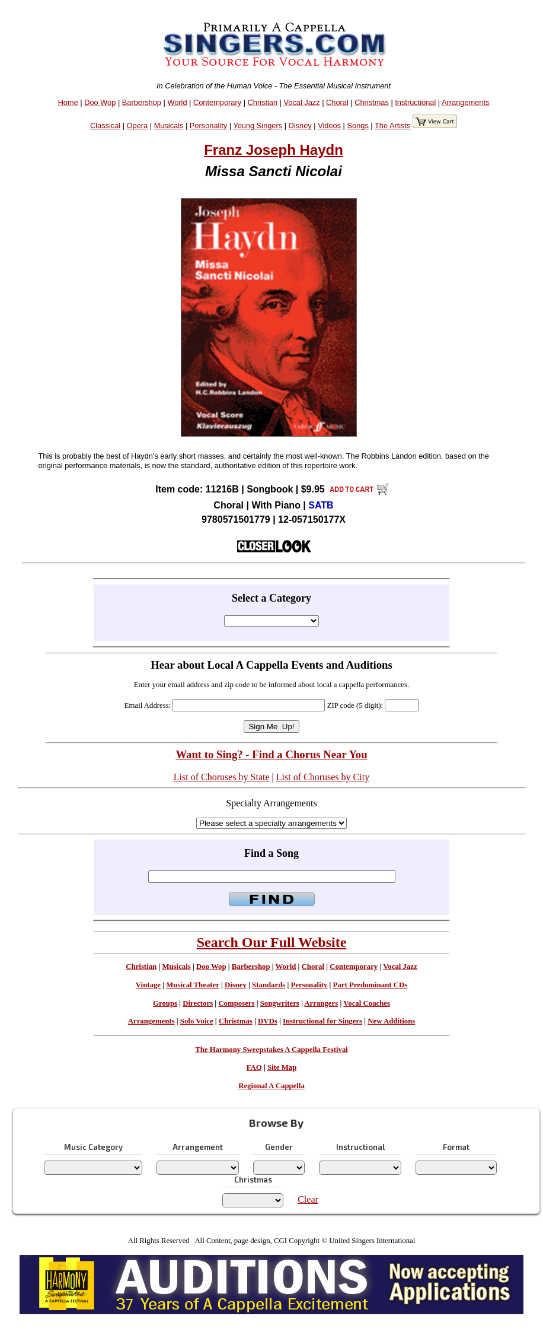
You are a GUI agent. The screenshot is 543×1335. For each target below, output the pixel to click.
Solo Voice (196, 1021)
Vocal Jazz (301, 102)
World (177, 102)
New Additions (391, 1021)
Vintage (148, 985)
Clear (308, 1199)
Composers (236, 1003)
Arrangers (321, 1003)
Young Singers (257, 125)
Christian (263, 102)
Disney (300, 125)
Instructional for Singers (322, 1021)
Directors (198, 1003)
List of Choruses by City (322, 777)
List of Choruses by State (222, 777)
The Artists (392, 125)
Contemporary (217, 102)
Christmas (371, 102)
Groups (165, 1003)
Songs (358, 125)
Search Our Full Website (272, 942)
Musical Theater (192, 985)
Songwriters (279, 1003)
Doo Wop (100, 102)
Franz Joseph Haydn (273, 150)
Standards (268, 985)
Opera (137, 125)
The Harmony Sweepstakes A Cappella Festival (271, 1049)
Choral (337, 102)
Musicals (169, 125)
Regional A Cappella (271, 1086)
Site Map (281, 1067)
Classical (105, 125)
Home (68, 102)
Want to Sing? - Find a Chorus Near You (271, 754)
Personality (208, 125)
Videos (329, 125)
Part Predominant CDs (370, 985)
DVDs (267, 1021)
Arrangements (465, 102)
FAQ (254, 1067)
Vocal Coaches (366, 1003)
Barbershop (141, 102)
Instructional (415, 102)
